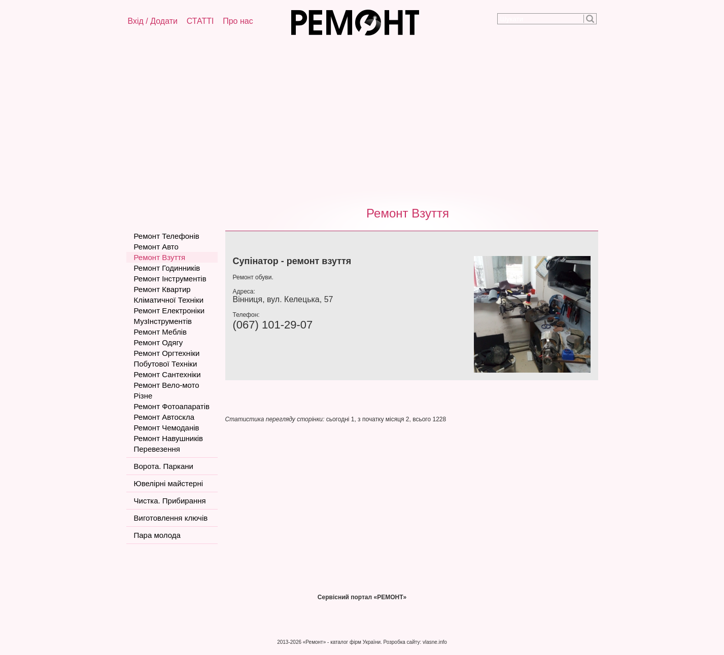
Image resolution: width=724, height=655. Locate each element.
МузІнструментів (163, 321)
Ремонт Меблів (160, 332)
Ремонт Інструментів (170, 278)
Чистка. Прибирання (170, 500)
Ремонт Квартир (162, 289)
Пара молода (157, 535)
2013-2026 (289, 642)
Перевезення (157, 449)
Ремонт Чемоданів (166, 427)
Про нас (238, 21)
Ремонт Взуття (407, 213)
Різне (143, 395)
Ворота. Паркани (163, 466)
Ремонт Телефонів (166, 236)
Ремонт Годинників (167, 268)
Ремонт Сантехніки (167, 374)
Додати (164, 21)
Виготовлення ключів (171, 518)
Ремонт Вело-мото (166, 385)
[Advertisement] (362, 119)
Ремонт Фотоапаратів (172, 406)
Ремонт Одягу (158, 342)
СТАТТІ (200, 21)
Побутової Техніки (165, 363)
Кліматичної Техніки (169, 300)
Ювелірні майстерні (168, 483)
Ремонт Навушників (168, 438)
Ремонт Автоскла (164, 417)
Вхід (136, 21)
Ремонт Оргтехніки (167, 353)
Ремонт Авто (156, 246)
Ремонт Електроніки (169, 310)
